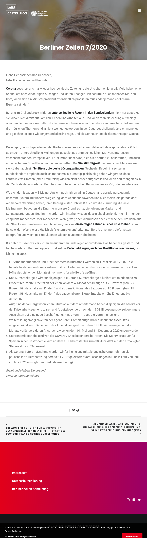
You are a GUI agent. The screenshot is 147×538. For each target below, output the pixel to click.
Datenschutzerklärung (27, 481)
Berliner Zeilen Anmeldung (30, 489)
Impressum (19, 473)
